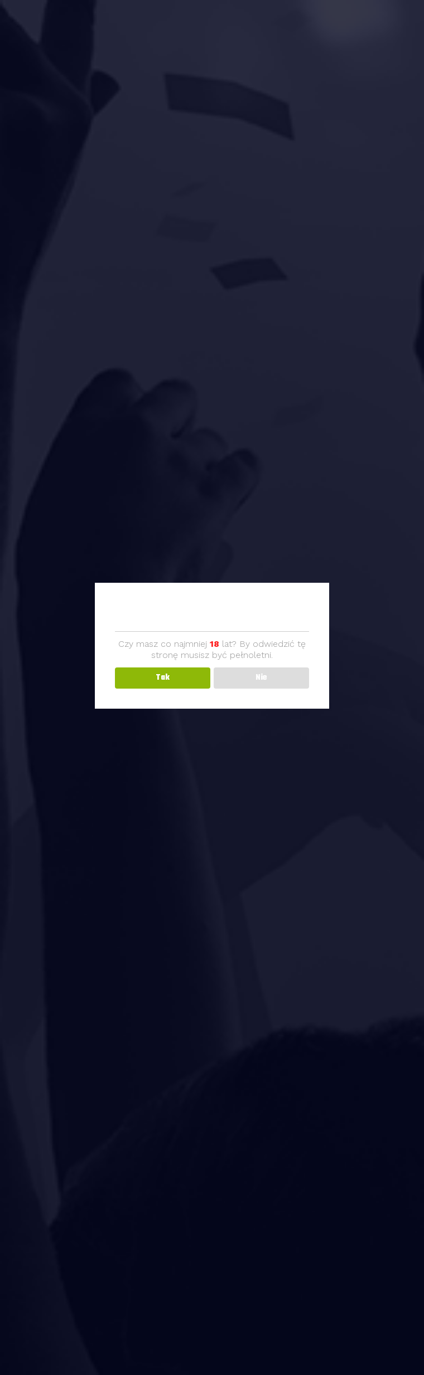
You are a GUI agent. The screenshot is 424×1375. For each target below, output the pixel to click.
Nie (261, 677)
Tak (163, 677)
